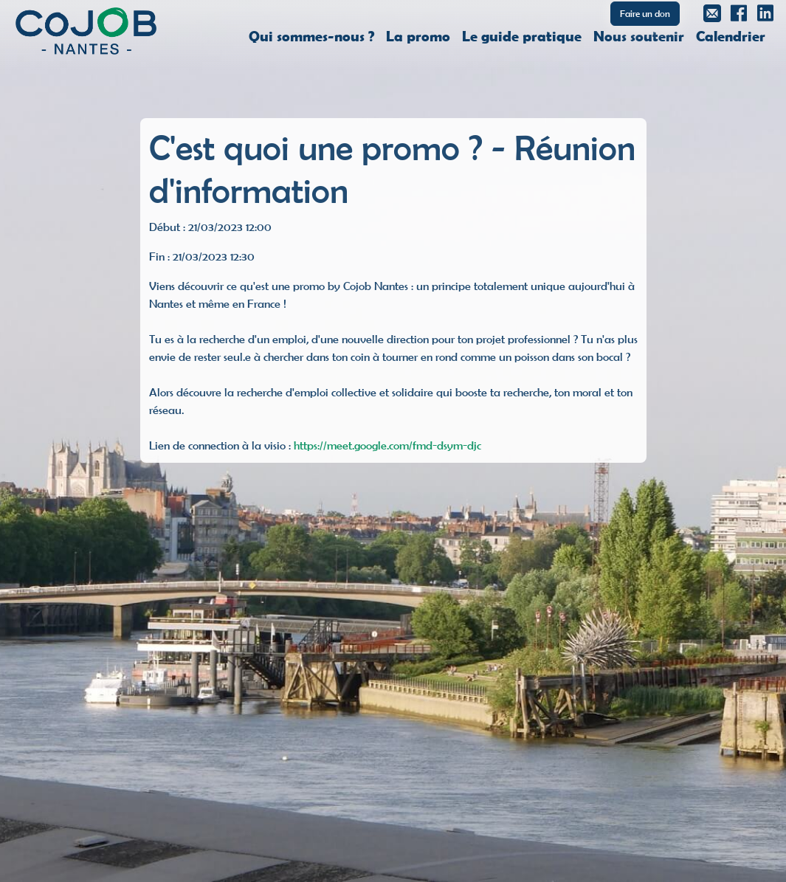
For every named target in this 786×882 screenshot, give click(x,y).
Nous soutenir (638, 35)
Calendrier (730, 35)
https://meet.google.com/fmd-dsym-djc (387, 445)
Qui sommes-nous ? (311, 35)
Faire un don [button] (645, 13)
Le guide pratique (522, 35)
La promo (418, 35)
